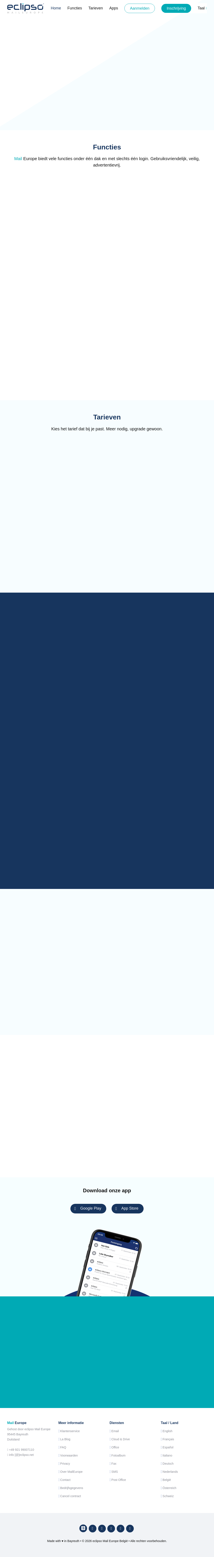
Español (168, 1447)
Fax (113, 1463)
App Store (126, 1208)
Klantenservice (70, 1431)
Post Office (118, 1479)
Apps (113, 8)
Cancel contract (70, 1496)
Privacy (65, 1463)
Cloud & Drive (120, 1439)
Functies (74, 8)
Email (115, 1431)
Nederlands (170, 1471)
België (167, 1479)
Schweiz (168, 1496)
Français (168, 1439)
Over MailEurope (71, 1471)
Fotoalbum (118, 1455)
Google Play (87, 1208)
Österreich (169, 1487)
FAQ (63, 1447)
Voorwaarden (69, 1455)
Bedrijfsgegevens (71, 1487)
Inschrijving (176, 8)
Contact (65, 1479)
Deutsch (168, 1463)
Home (56, 8)
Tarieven (95, 8)
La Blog (65, 1439)
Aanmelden (139, 8)
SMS (114, 1471)
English (167, 1431)
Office (115, 1447)
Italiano (167, 1455)
